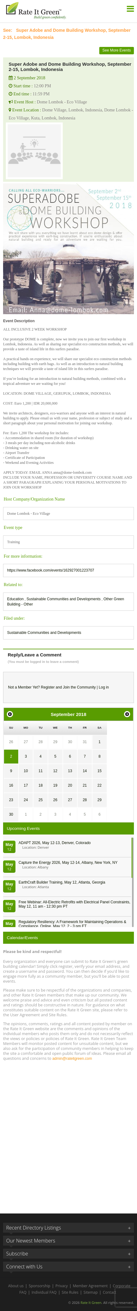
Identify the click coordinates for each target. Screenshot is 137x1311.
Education (16, 599)
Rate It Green (90, 1302)
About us (16, 1285)
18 (40, 785)
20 (70, 785)
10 (26, 771)
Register (48, 687)
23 (11, 800)
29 (55, 742)
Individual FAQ (44, 1292)
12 (55, 771)
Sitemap (90, 1292)
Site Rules (70, 1292)
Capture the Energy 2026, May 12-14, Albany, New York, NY (68, 862)
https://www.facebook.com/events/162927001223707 (50, 570)
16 (11, 785)
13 (70, 771)
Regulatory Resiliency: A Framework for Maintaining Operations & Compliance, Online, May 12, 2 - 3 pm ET (72, 924)
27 (26, 742)
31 (85, 742)
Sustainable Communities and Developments (64, 599)
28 (40, 742)
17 (26, 785)
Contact (109, 1292)
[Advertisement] (68, 1134)
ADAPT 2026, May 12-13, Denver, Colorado (55, 843)
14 (85, 771)
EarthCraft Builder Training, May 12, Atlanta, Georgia (62, 882)
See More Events (116, 50)
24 (26, 800)
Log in (104, 687)
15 (99, 771)
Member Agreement (90, 1285)
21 (85, 785)
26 (11, 742)
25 (40, 800)
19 (55, 785)
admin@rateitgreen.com (72, 1058)
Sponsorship (39, 1285)
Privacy (61, 1285)
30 (70, 742)
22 (99, 785)
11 (40, 771)
